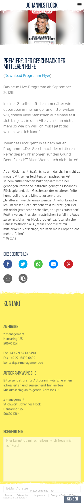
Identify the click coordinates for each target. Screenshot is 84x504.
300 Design (73, 496)
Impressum (40, 496)
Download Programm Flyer (27, 76)
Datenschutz (23, 496)
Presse (8, 496)
